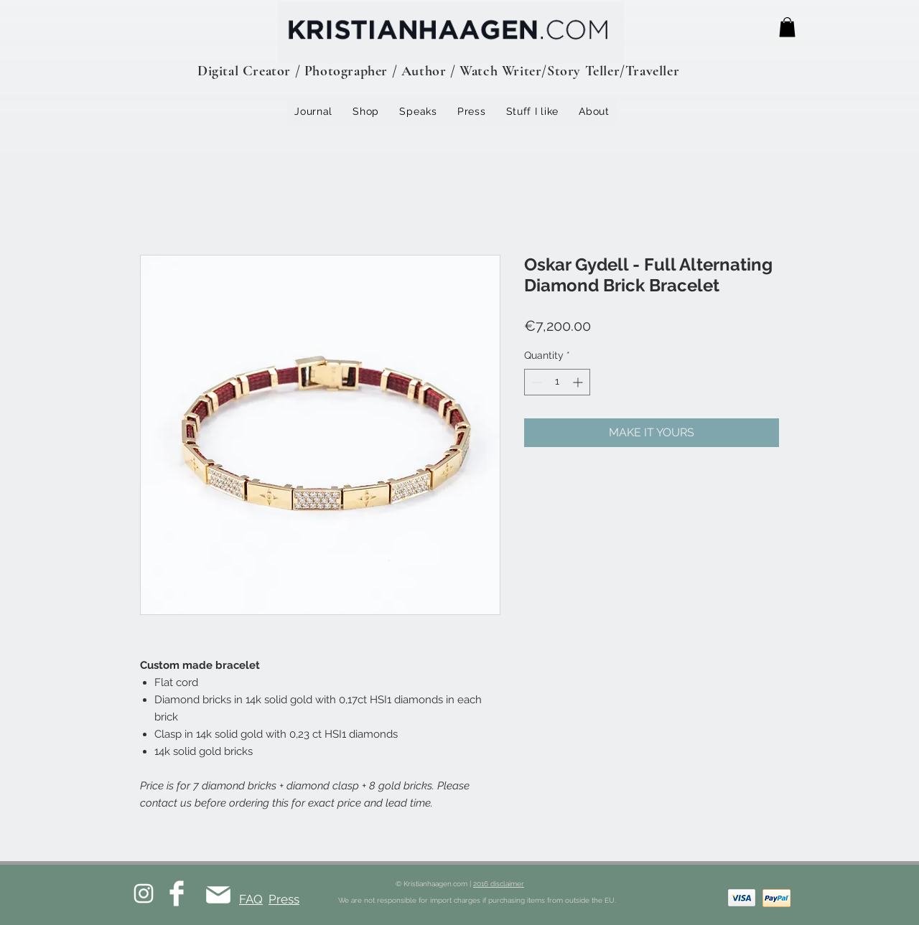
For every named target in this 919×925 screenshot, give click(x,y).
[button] (787, 27)
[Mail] (218, 894)
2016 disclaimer (498, 884)
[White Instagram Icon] (144, 893)
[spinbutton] (557, 382)
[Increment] (579, 382)
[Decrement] (535, 382)
